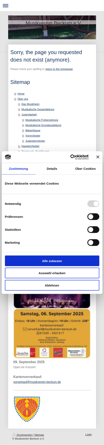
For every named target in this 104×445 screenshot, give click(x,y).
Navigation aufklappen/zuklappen (52, 5)
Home (21, 93)
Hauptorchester (30, 146)
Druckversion (22, 435)
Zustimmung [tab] (18, 168)
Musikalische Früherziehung (41, 120)
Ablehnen (52, 285)
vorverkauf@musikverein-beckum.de (37, 382)
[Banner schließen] (97, 157)
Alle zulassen (52, 260)
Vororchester (32, 135)
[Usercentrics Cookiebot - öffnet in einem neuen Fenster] (70, 157)
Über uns (23, 99)
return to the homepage (59, 69)
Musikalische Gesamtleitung (37, 109)
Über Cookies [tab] (85, 168)
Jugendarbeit (29, 114)
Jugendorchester (35, 140)
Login (88, 434)
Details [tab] (52, 168)
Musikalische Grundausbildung (43, 125)
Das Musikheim (30, 104)
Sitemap (39, 435)
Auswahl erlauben (52, 273)
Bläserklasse (32, 130)
